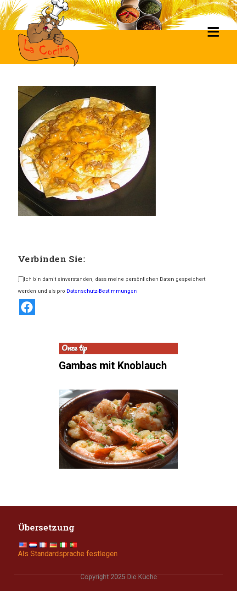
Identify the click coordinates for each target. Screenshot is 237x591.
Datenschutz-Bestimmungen (102, 291)
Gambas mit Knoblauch (113, 366)
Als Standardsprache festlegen (68, 553)
